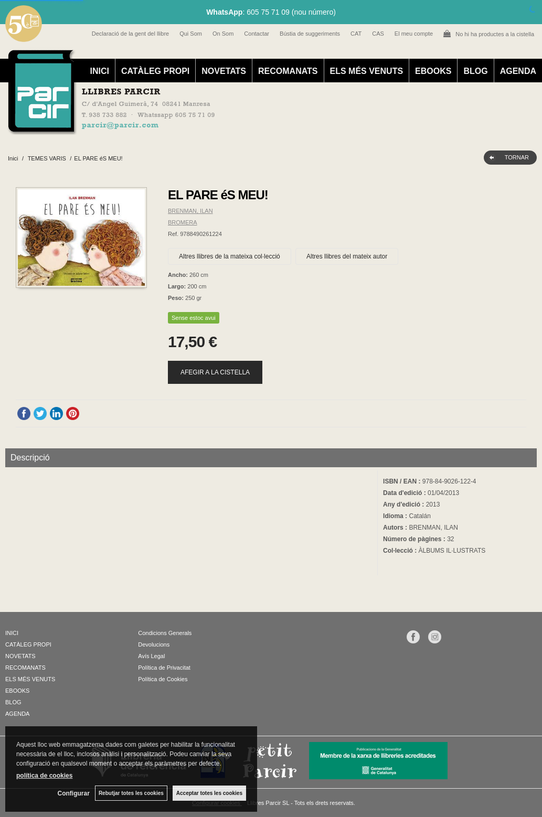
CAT (356, 33)
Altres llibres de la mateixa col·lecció (229, 256)
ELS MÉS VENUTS (366, 71)
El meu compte (414, 33)
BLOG (475, 71)
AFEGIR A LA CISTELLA (215, 372)
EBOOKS (433, 71)
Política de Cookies (162, 679)
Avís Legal (151, 656)
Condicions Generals (165, 633)
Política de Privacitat (164, 667)
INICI (99, 71)
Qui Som (190, 33)
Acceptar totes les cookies (209, 793)
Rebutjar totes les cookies (131, 793)
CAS (378, 33)
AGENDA (518, 71)
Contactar (256, 33)
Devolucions (153, 644)
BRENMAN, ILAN (190, 211)
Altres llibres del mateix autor (346, 256)
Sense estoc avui (194, 318)
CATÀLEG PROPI (155, 71)
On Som (222, 33)
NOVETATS (223, 71)
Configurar (74, 793)
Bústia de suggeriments (310, 33)
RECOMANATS (287, 71)
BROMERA (182, 222)
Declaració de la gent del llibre (130, 33)
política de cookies (44, 775)
